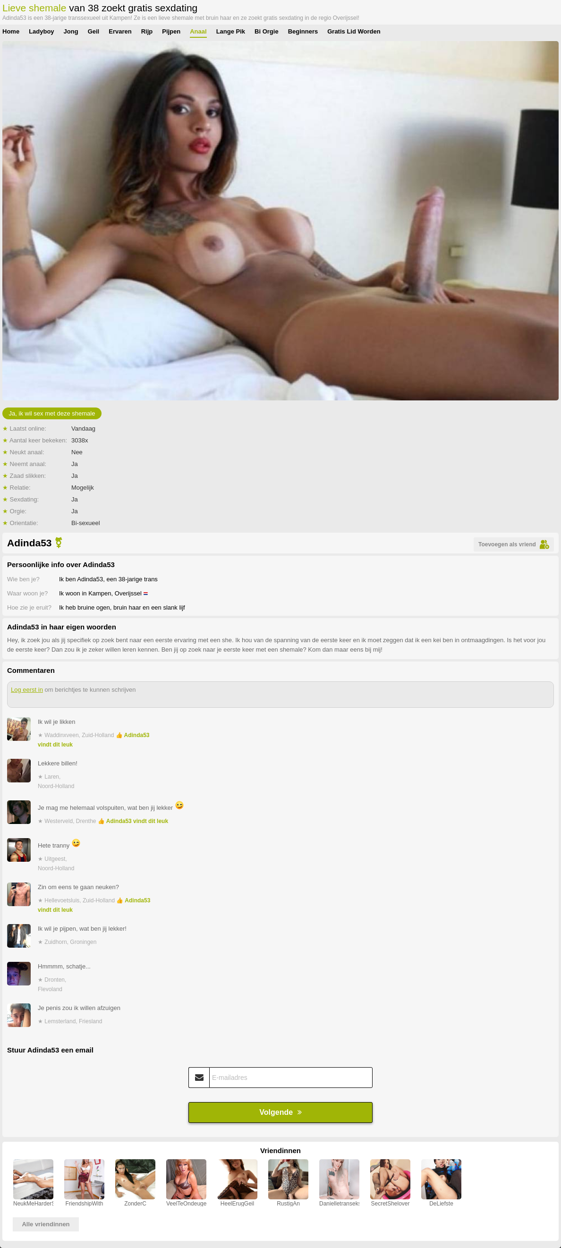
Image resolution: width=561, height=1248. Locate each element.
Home (10, 31)
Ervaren (120, 31)
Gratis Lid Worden (353, 31)
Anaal (198, 31)
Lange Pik (230, 31)
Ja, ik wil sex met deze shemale (52, 413)
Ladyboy (41, 31)
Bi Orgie (267, 31)
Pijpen (171, 31)
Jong (71, 31)
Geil (94, 31)
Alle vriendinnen (45, 1224)
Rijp (147, 31)
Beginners (303, 31)
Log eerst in (27, 689)
